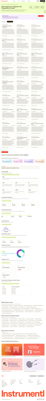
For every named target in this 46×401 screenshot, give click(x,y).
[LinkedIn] (43, 399)
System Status (20, 399)
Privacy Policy (12, 399)
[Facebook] (38, 399)
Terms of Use (16, 399)
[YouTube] (41, 399)
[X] (39, 399)
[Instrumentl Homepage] (4, 1)
